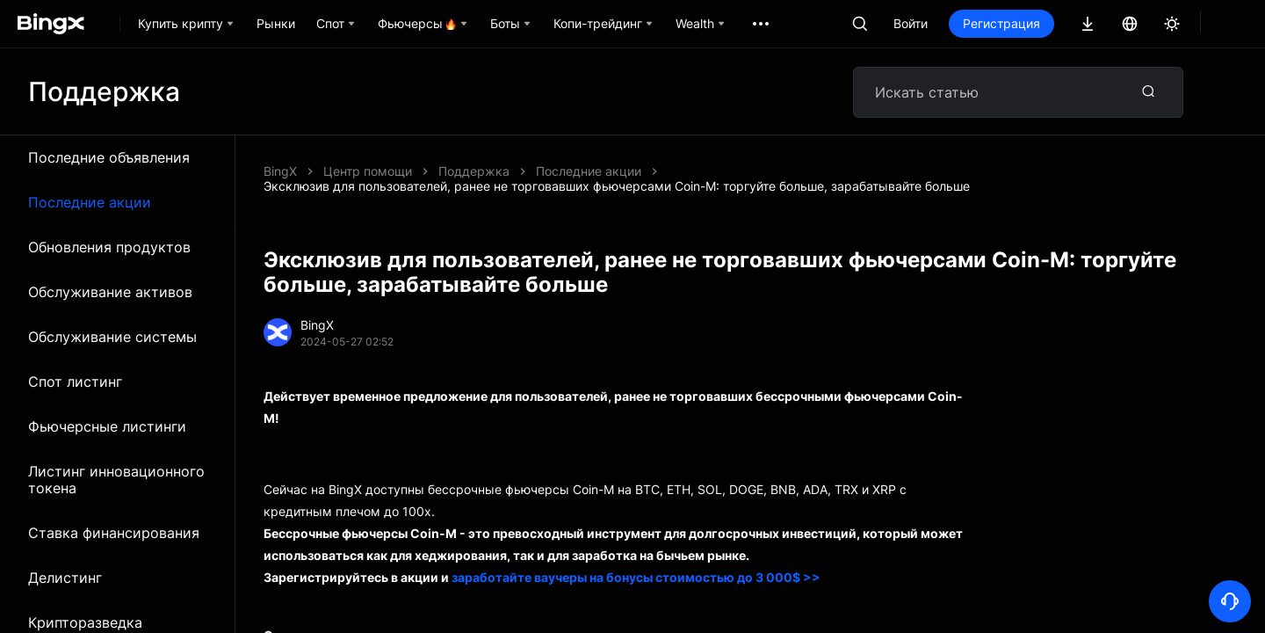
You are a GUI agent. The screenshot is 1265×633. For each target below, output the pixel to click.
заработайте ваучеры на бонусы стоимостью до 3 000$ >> (636, 562)
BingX (280, 171)
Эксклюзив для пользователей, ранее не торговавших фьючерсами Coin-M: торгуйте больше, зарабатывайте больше (791, 171)
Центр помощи (367, 171)
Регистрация (1001, 23)
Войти (910, 23)
